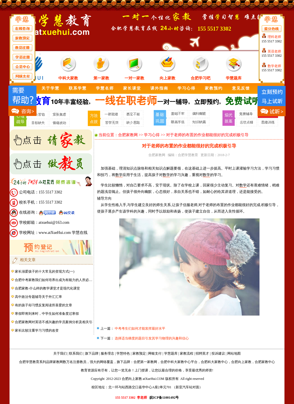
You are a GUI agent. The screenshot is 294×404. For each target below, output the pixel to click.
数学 (119, 175)
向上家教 (167, 78)
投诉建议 (218, 353)
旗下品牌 (91, 353)
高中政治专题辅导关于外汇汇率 (38, 297)
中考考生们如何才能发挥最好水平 (139, 328)
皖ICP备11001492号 (164, 398)
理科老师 (274, 37)
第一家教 (101, 78)
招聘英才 (202, 353)
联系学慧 (78, 88)
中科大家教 (68, 78)
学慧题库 (234, 78)
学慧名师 (105, 88)
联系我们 (75, 353)
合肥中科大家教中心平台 (178, 362)
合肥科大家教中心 (214, 362)
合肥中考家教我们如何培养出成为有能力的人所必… (53, 280)
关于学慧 (50, 88)
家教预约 (214, 88)
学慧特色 (123, 353)
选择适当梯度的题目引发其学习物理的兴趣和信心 (151, 338)
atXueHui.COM (153, 379)
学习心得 (187, 88)
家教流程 (186, 353)
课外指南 (159, 88)
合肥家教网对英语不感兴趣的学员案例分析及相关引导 (55, 322)
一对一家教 (134, 78)
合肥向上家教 (241, 362)
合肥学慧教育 (188, 155)
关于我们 (60, 353)
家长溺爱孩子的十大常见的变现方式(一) (44, 271)
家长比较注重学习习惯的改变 (37, 330)
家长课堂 (132, 88)
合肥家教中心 (265, 362)
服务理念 (107, 353)
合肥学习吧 (200, 78)
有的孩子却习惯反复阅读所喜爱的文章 (43, 305)
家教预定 (139, 353)
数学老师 (274, 66)
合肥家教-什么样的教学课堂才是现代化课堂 (47, 288)
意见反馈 (241, 88)
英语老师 (274, 51)
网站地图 (234, 353)
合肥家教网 (128, 135)
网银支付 (155, 353)
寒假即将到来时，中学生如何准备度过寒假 (47, 314)
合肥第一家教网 (145, 362)
